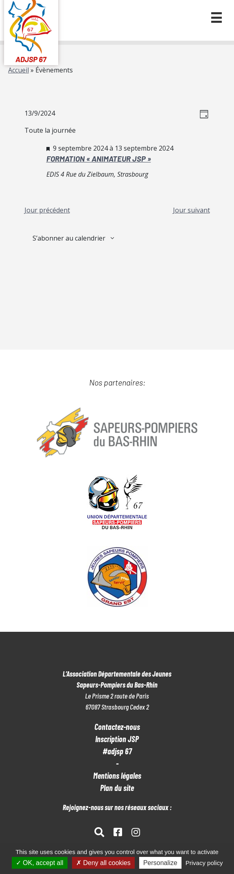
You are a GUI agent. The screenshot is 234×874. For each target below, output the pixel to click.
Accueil (18, 70)
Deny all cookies (103, 862)
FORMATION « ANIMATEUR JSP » (98, 158)
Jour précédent (47, 210)
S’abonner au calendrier (69, 238)
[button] (216, 17)
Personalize (160, 862)
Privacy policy (204, 862)
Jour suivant (191, 210)
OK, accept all (39, 862)
